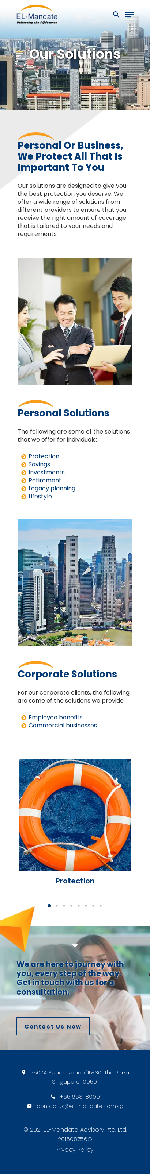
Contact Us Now (53, 1026)
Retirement (45, 480)
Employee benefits (56, 717)
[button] (49, 906)
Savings (39, 464)
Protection (44, 456)
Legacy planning (52, 488)
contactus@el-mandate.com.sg (80, 1106)
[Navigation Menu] (129, 14)
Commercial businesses (63, 725)
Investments (47, 472)
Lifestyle (40, 496)
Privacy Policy (74, 1150)
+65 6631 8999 (80, 1096)
